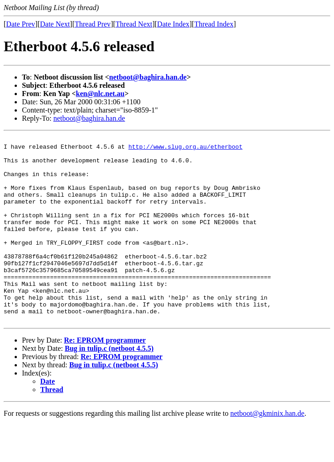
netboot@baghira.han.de (148, 77)
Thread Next (134, 24)
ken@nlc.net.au (100, 93)
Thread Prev (92, 24)
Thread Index (213, 24)
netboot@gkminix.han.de (267, 450)
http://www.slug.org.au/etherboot (185, 149)
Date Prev (20, 24)
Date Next (55, 24)
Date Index (173, 24)
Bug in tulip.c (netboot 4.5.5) (109, 385)
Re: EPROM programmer (105, 377)
